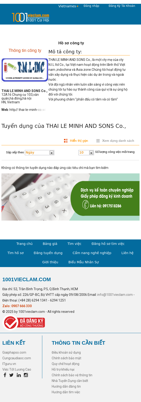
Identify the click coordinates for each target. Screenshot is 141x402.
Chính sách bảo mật (66, 358)
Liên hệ (127, 253)
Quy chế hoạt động (65, 364)
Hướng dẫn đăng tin (66, 386)
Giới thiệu (50, 262)
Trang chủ (24, 244)
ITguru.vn (9, 364)
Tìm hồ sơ (16, 253)
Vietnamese (67, 6)
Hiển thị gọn (79, 141)
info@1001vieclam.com (115, 295)
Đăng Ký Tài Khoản (122, 6)
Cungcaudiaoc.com (16, 358)
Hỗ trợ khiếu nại (63, 369)
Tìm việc (74, 244)
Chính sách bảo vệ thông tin (72, 375)
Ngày (30, 152)
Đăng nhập (91, 6)
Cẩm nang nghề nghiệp (92, 253)
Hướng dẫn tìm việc (66, 392)
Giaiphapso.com (14, 352)
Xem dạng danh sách (118, 141)
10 (81, 152)
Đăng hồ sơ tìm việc (108, 244)
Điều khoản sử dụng (66, 352)
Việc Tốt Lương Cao (16, 369)
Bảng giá (50, 244)
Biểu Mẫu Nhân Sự (83, 262)
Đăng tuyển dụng (48, 253)
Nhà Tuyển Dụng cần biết (70, 381)
